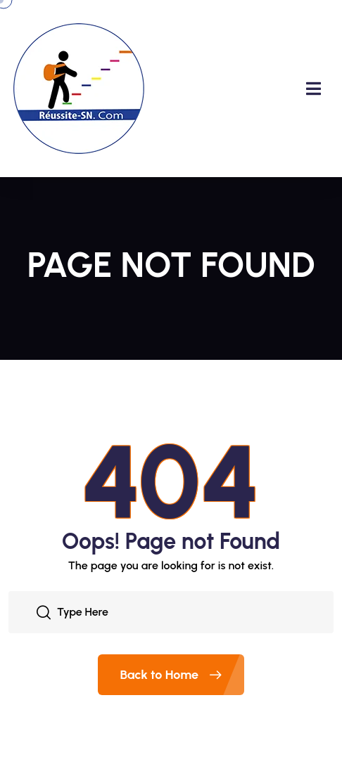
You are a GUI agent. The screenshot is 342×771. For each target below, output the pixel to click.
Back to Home (182, 674)
